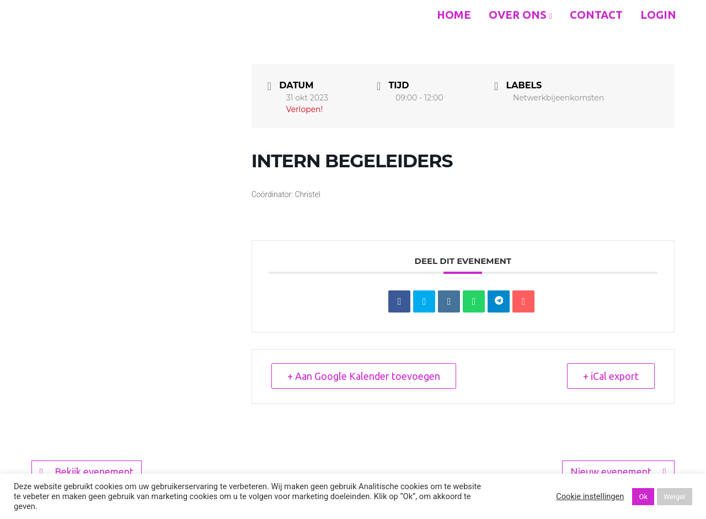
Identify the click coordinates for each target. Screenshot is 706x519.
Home (454, 14)
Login (658, 14)
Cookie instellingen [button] (590, 496)
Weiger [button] (675, 496)
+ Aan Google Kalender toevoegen (363, 376)
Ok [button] (643, 496)
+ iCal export (611, 376)
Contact (596, 14)
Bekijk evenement (86, 472)
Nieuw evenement (618, 472)
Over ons (520, 14)
